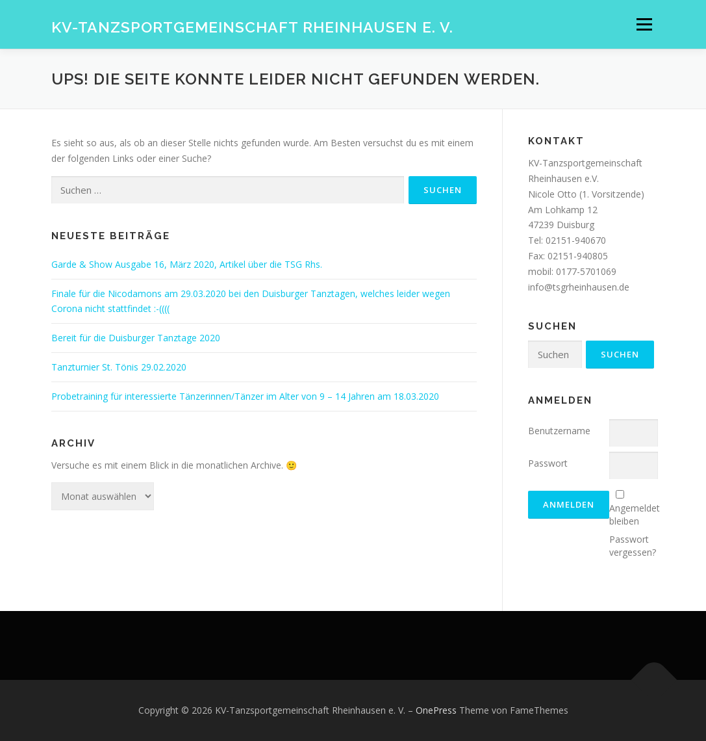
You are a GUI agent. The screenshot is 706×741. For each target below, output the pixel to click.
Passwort (548, 463)
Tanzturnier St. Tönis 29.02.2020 (118, 367)
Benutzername (559, 430)
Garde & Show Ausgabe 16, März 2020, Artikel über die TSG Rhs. (186, 264)
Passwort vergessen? (632, 545)
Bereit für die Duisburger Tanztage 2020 (135, 338)
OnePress (436, 710)
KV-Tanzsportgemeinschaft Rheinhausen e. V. (252, 26)
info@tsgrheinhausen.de (578, 287)
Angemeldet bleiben (634, 514)
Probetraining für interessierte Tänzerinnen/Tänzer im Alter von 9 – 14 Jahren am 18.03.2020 (245, 396)
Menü (644, 24)
